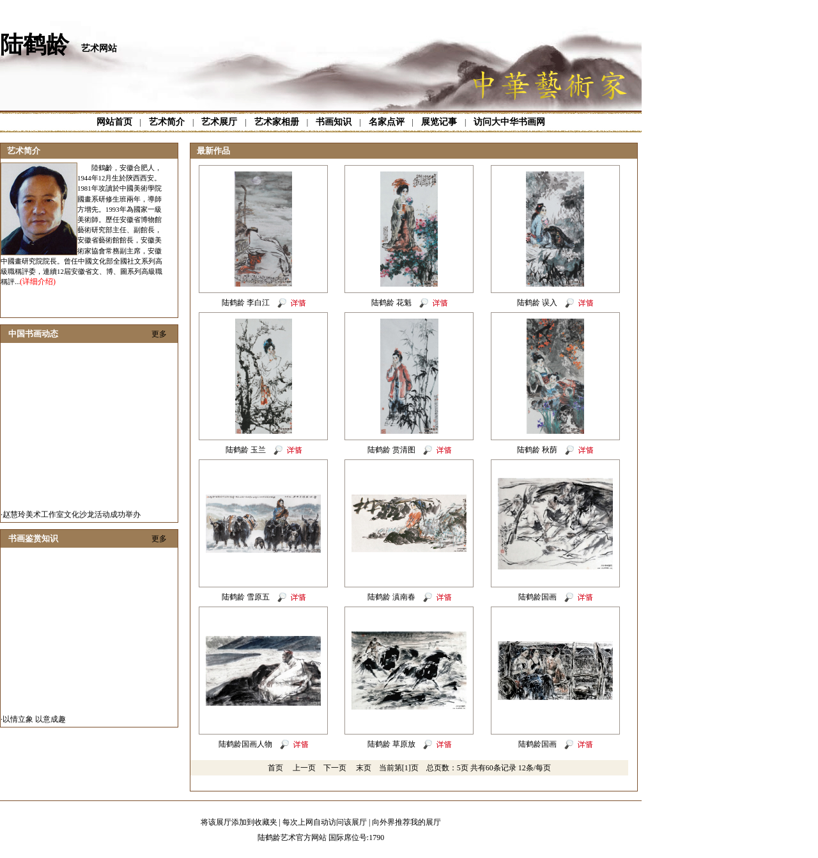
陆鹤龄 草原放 (391, 744)
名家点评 (387, 122)
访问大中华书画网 (509, 122)
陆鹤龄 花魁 (391, 302)
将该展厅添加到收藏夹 (239, 822)
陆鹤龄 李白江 (246, 302)
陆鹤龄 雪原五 (246, 596)
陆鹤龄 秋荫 (537, 449)
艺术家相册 (276, 122)
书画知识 (333, 122)
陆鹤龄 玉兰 (246, 449)
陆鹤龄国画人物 (245, 744)
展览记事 (439, 122)
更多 (159, 334)
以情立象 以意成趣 (34, 722)
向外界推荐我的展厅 (406, 822)
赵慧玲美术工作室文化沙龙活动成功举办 (72, 517)
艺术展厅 (219, 122)
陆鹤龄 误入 (537, 302)
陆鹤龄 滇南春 (391, 596)
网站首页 (114, 122)
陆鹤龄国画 (537, 596)
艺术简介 (167, 122)
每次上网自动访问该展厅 (324, 822)
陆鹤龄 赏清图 (391, 449)
